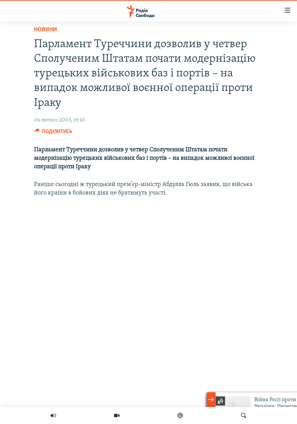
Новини (45, 29)
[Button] (53, 133)
